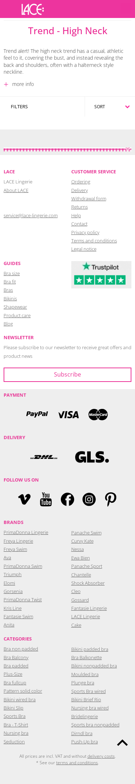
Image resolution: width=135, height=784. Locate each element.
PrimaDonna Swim (23, 566)
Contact (79, 223)
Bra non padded (21, 649)
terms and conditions (77, 763)
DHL (43, 457)
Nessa (77, 549)
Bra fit (10, 281)
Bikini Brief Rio (86, 699)
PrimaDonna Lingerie (26, 532)
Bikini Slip (13, 708)
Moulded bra (85, 674)
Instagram (89, 499)
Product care (17, 315)
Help (76, 215)
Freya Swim (15, 549)
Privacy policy (85, 232)
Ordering (80, 181)
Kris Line (13, 608)
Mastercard (98, 414)
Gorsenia (13, 591)
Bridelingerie (84, 716)
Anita (9, 624)
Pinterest (110, 499)
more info (22, 84)
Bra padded (16, 665)
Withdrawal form (88, 198)
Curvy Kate (82, 541)
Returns (79, 207)
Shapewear (15, 307)
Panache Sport (86, 566)
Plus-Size (13, 674)
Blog (8, 323)
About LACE (16, 190)
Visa (68, 414)
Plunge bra (82, 682)
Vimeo (24, 499)
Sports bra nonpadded (95, 724)
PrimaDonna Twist (23, 599)
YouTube (46, 499)
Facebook (67, 499)
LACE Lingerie (85, 616)
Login (91, 9)
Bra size (12, 273)
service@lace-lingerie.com (31, 215)
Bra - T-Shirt (16, 724)
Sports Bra (15, 716)
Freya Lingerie (18, 541)
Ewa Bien (80, 558)
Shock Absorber (88, 583)
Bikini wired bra (20, 699)
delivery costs (101, 756)
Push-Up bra (84, 741)
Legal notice (83, 249)
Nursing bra (16, 733)
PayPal (37, 414)
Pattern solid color (23, 691)
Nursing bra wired (90, 708)
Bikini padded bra (89, 649)
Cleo (76, 591)
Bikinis (10, 298)
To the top (122, 742)
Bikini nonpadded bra (94, 665)
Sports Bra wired (88, 691)
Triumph (13, 574)
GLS (92, 457)
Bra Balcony (16, 657)
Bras (8, 290)
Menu (9, 9)
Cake (76, 625)
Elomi (9, 583)
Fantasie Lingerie (89, 608)
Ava (7, 557)
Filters (19, 106)
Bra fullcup (15, 682)
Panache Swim (86, 532)
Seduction (14, 741)
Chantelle (81, 574)
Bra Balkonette (86, 657)
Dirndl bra (82, 733)
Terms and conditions (94, 240)
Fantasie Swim (18, 616)
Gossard (80, 600)
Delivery (79, 190)
